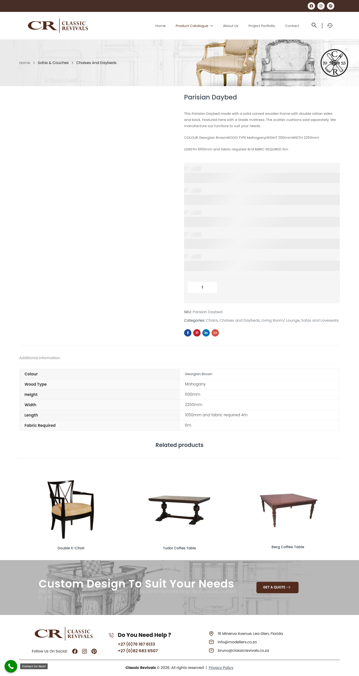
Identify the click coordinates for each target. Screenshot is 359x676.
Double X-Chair (71, 547)
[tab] (44, 359)
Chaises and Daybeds (96, 62)
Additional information (39, 358)
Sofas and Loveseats (320, 320)
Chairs (212, 320)
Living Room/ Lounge (280, 320)
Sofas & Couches (53, 62)
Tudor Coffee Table (179, 547)
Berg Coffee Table (288, 547)
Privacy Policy (221, 667)
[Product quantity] (202, 287)
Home (24, 62)
